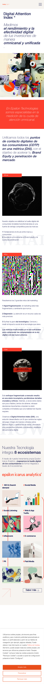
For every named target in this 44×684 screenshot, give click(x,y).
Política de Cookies (33, 645)
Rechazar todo (22, 679)
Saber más (32, 590)
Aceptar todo (22, 667)
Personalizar (22, 673)
